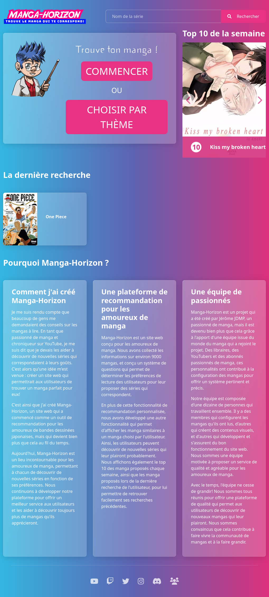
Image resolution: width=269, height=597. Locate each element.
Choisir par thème (117, 117)
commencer (117, 71)
